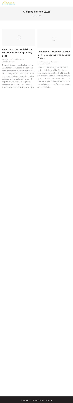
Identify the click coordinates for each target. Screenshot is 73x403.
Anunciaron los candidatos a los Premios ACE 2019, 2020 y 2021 (17, 52)
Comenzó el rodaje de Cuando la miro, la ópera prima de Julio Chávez (53, 55)
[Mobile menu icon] (68, 3)
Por (17, 59)
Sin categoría (6, 59)
